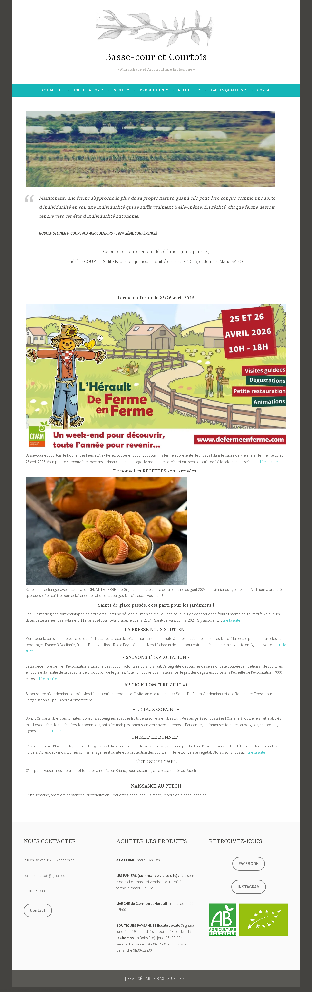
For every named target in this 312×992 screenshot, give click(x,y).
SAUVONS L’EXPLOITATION (156, 657)
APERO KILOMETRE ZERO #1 (156, 685)
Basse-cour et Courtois (156, 57)
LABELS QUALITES (227, 90)
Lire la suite (269, 461)
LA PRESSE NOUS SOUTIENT (156, 630)
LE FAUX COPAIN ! (156, 709)
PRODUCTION (152, 90)
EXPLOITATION (87, 90)
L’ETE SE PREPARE (156, 762)
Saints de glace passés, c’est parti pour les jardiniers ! (156, 605)
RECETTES (187, 90)
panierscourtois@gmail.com (46, 875)
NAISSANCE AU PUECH (156, 786)
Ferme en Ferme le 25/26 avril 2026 (156, 298)
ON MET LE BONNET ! (156, 737)
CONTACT (265, 90)
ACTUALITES (52, 90)
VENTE (120, 90)
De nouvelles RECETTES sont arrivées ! (156, 471)
